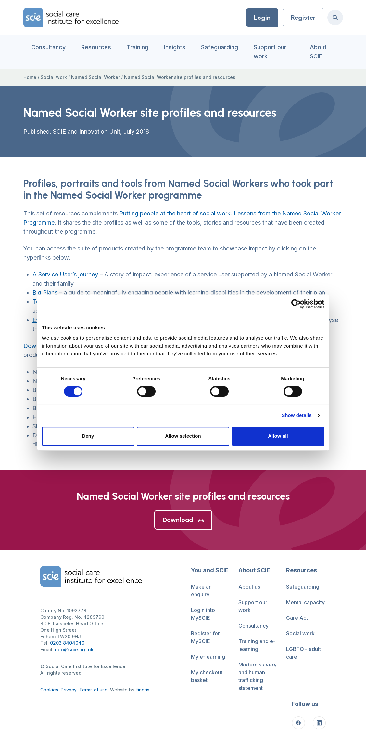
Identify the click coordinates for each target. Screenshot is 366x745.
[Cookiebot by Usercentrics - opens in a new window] (296, 304)
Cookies (49, 689)
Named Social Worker (95, 77)
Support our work (270, 52)
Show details (297, 415)
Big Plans (44, 292)
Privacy (69, 689)
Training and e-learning (256, 645)
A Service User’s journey (65, 274)
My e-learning (208, 656)
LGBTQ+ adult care (303, 653)
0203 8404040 (67, 643)
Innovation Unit (99, 131)
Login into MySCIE (203, 614)
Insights (174, 47)
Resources (96, 47)
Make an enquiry (201, 590)
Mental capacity (305, 602)
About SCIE (318, 52)
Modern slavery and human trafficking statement (257, 676)
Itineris (142, 689)
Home (29, 77)
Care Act (297, 618)
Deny (88, 436)
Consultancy (48, 47)
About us (249, 586)
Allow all (278, 436)
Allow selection (183, 436)
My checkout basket (206, 676)
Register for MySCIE (205, 637)
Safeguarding (219, 47)
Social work (54, 77)
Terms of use (93, 689)
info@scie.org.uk (74, 649)
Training (137, 47)
